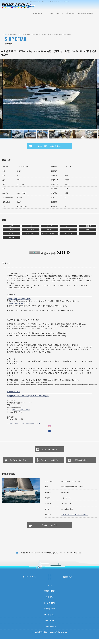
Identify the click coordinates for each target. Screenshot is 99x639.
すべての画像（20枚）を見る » (49, 146)
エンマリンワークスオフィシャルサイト (74, 515)
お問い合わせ (49, 620)
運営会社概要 (49, 591)
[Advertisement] (49, 23)
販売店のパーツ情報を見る (49, 460)
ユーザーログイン (30, 577)
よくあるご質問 (50, 603)
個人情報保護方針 (49, 626)
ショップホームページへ (49, 449)
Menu (95, 8)
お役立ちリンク (50, 609)
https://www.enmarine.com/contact (25, 424)
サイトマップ (49, 615)
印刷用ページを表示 (49, 525)
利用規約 (49, 597)
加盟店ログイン (69, 577)
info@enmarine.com (21, 410)
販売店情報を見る (81, 460)
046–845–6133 (17, 405)
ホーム (5, 34)
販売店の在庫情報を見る (18, 460)
